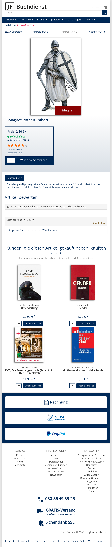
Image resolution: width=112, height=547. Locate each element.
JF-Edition (57, 19)
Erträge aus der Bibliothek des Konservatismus (92, 457)
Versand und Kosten (56, 465)
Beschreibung (14, 178)
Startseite (12, 19)
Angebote (92, 481)
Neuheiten (27, 19)
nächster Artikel (98, 31)
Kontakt (20, 455)
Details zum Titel (33, 323)
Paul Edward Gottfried (82, 367)
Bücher (42, 19)
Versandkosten (100, 532)
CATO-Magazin (75, 19)
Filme (92, 491)
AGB (56, 458)
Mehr (91, 19)
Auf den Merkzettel (15, 149)
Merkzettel (20, 465)
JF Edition (92, 471)
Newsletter (56, 474)
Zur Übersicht (14, 31)
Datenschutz (56, 461)
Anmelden (96, 7)
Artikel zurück (40, 31)
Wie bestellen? (56, 471)
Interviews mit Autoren (91, 461)
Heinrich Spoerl (29, 367)
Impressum (56, 455)
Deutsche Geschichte (91, 478)
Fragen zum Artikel (14, 153)
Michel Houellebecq (29, 305)
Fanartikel (91, 484)
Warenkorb (20, 458)
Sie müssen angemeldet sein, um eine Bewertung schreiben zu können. (47, 206)
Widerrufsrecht (56, 468)
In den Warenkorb (33, 160)
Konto (20, 461)
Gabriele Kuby (83, 305)
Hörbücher (92, 487)
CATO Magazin (91, 474)
